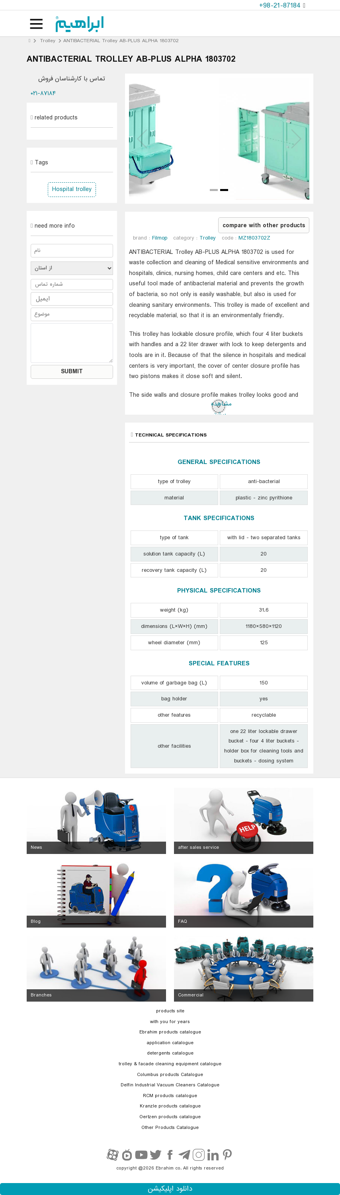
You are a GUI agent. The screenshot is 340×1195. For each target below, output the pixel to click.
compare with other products (264, 225)
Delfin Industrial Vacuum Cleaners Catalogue (170, 1085)
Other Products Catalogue (170, 1127)
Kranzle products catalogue (170, 1106)
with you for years (170, 1021)
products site (170, 1011)
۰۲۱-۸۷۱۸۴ (43, 93)
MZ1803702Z (254, 238)
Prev (143, 139)
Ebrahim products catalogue (170, 1032)
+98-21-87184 (281, 5)
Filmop (159, 238)
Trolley (47, 41)
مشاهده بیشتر (219, 406)
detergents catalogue (170, 1053)
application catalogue (170, 1043)
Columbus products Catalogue (170, 1074)
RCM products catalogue (170, 1095)
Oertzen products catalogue (170, 1117)
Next (295, 139)
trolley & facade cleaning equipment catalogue (170, 1064)
